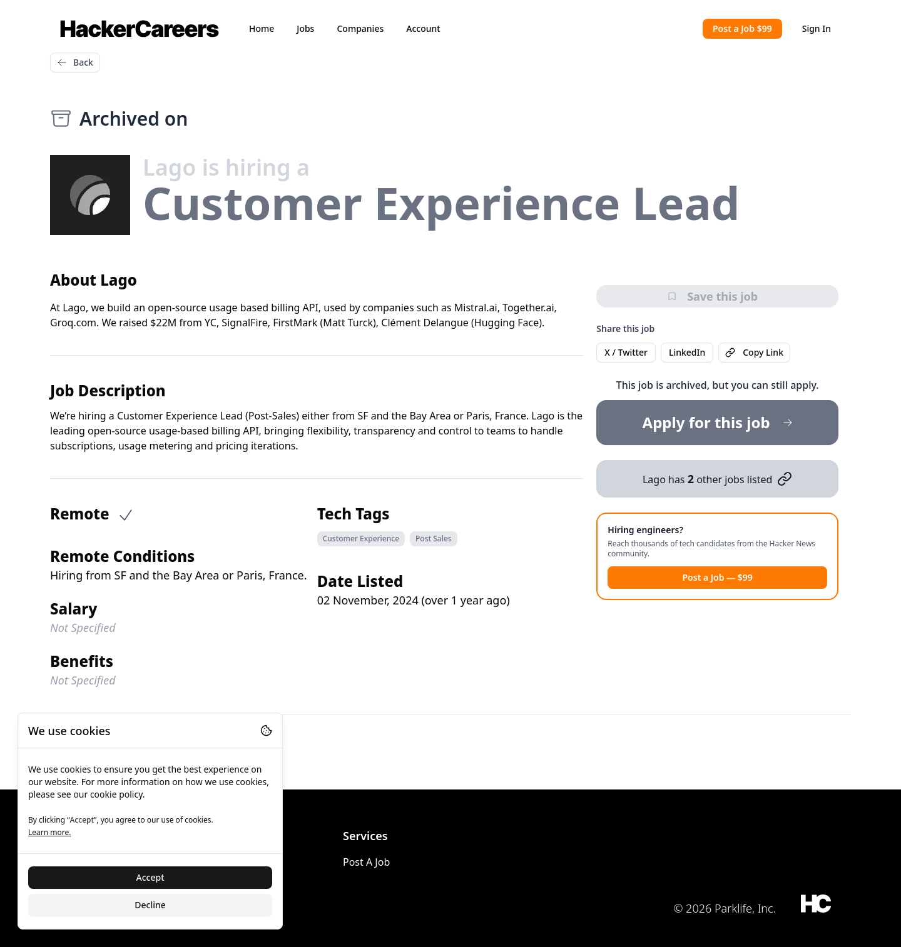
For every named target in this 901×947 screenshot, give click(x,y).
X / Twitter (626, 352)
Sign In (816, 28)
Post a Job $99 (742, 28)
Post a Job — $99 (717, 577)
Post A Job (366, 862)
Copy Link (754, 352)
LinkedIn (687, 352)
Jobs (305, 28)
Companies (360, 28)
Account (423, 28)
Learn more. (49, 832)
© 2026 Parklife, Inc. (724, 908)
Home (261, 28)
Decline (150, 905)
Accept (150, 877)
